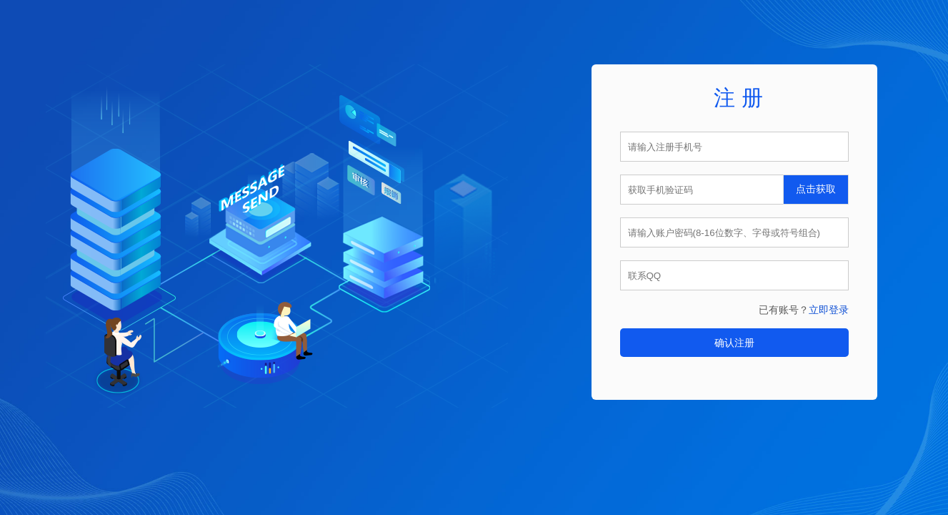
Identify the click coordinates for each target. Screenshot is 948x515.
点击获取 (816, 189)
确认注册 (734, 342)
